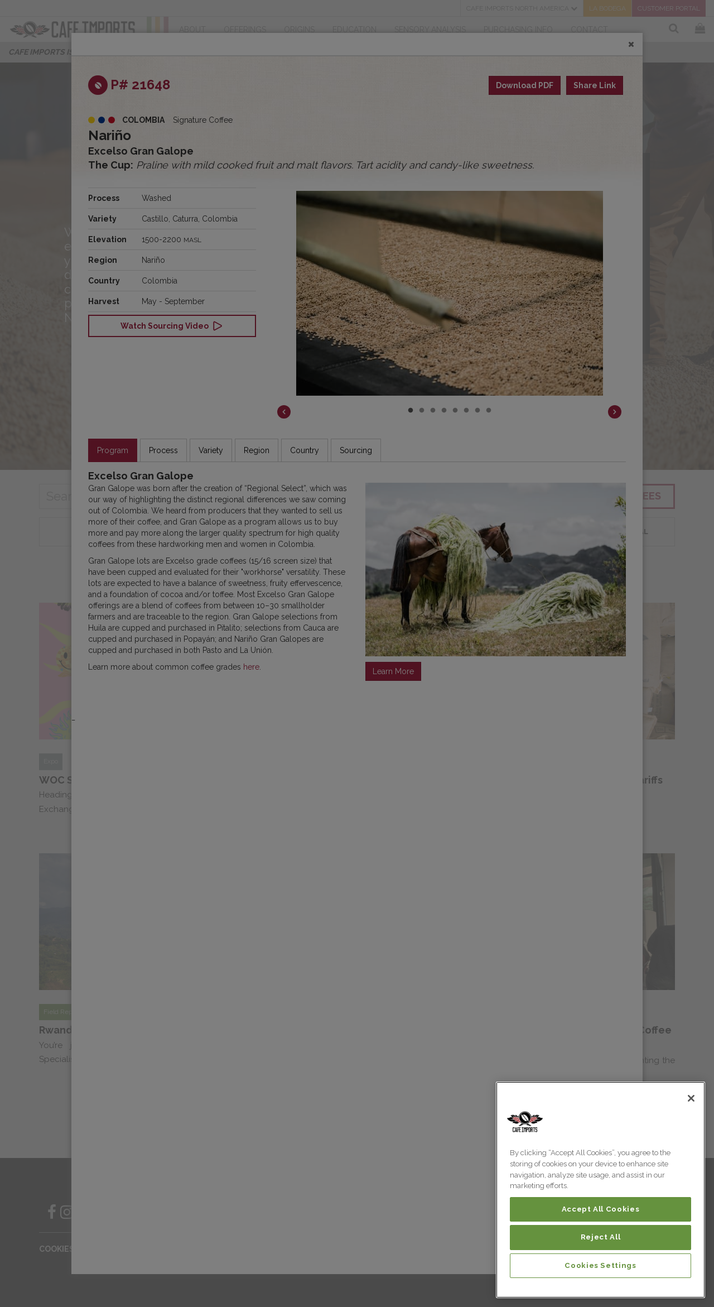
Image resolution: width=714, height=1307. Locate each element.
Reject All (601, 1237)
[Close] (691, 1098)
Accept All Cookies (601, 1209)
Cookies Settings (600, 1265)
